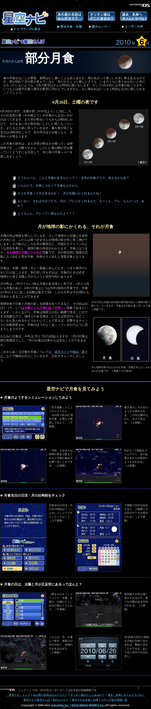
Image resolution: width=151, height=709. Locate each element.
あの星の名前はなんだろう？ (70, 16)
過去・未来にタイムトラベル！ (134, 16)
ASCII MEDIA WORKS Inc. (88, 705)
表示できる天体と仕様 (85, 699)
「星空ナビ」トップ (18, 694)
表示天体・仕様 (70, 26)
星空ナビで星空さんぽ (37, 699)
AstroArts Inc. (60, 705)
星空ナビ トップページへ (26, 20)
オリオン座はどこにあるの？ (102, 16)
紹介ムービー (100, 26)
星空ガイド (62, 351)
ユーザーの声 (132, 26)
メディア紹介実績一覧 (114, 699)
